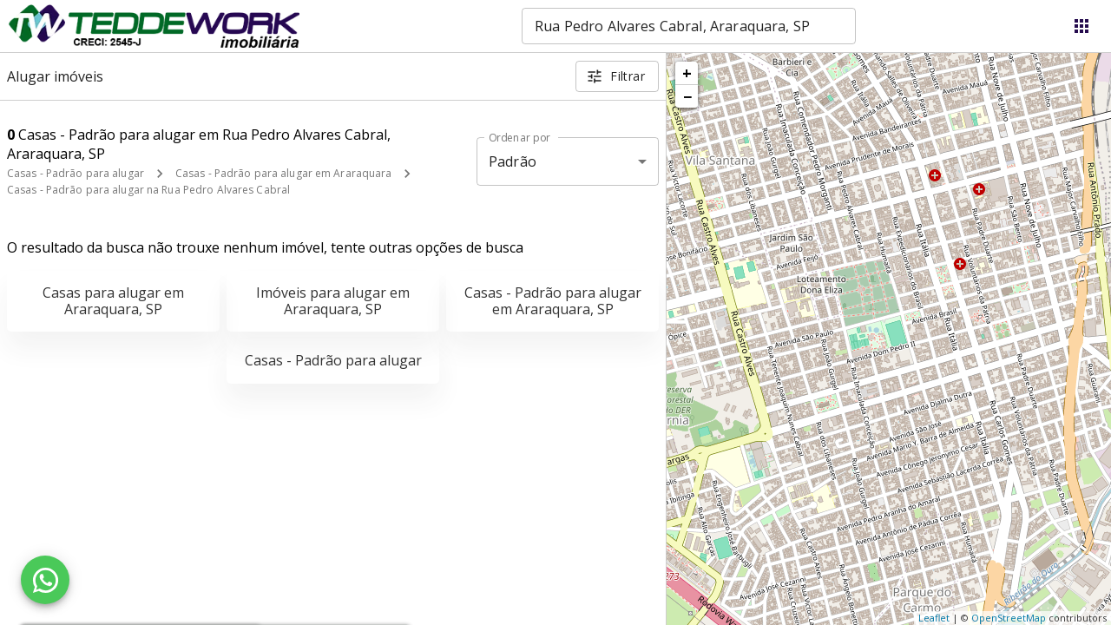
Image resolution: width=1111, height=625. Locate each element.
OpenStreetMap (1008, 617)
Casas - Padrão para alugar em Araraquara (283, 173)
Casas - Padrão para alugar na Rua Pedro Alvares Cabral (148, 189)
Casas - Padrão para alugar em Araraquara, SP (552, 301)
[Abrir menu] (1081, 26)
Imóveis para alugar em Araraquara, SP (333, 301)
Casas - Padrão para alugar (75, 173)
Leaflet (934, 617)
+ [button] (687, 72)
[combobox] (689, 26)
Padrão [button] (512, 161)
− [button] (687, 96)
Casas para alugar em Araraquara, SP (113, 301)
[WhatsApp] (45, 580)
